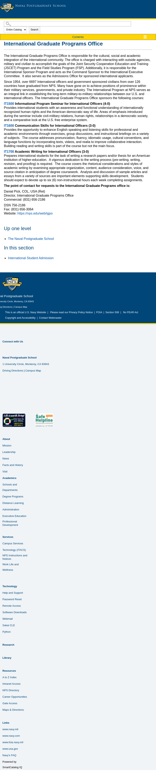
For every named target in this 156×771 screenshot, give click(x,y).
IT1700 (9, 151)
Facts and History (12, 465)
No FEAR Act (130, 312)
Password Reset (12, 599)
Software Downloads (14, 612)
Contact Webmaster (50, 317)
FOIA (99, 312)
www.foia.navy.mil (12, 742)
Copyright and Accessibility (20, 317)
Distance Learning (13, 503)
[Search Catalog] (67, 23)
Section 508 (112, 312)
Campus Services (12, 543)
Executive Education (14, 516)
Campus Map (20, 307)
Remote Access (11, 605)
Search (34, 29)
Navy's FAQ (9, 755)
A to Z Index (9, 677)
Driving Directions (12, 370)
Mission (6, 445)
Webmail (7, 618)
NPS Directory (10, 690)
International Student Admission (31, 258)
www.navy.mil (10, 729)
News (5, 458)
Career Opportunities (14, 696)
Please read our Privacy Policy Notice (72, 312)
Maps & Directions (13, 709)
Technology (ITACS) (14, 549)
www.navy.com (11, 735)
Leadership (8, 452)
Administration (10, 509)
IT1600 (9, 125)
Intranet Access (11, 683)
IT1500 (9, 103)
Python (6, 631)
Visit (4, 471)
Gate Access (9, 703)
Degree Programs (12, 496)
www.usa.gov (10, 748)
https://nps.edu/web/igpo (35, 213)
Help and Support (12, 592)
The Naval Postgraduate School (31, 238)
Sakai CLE (8, 625)
